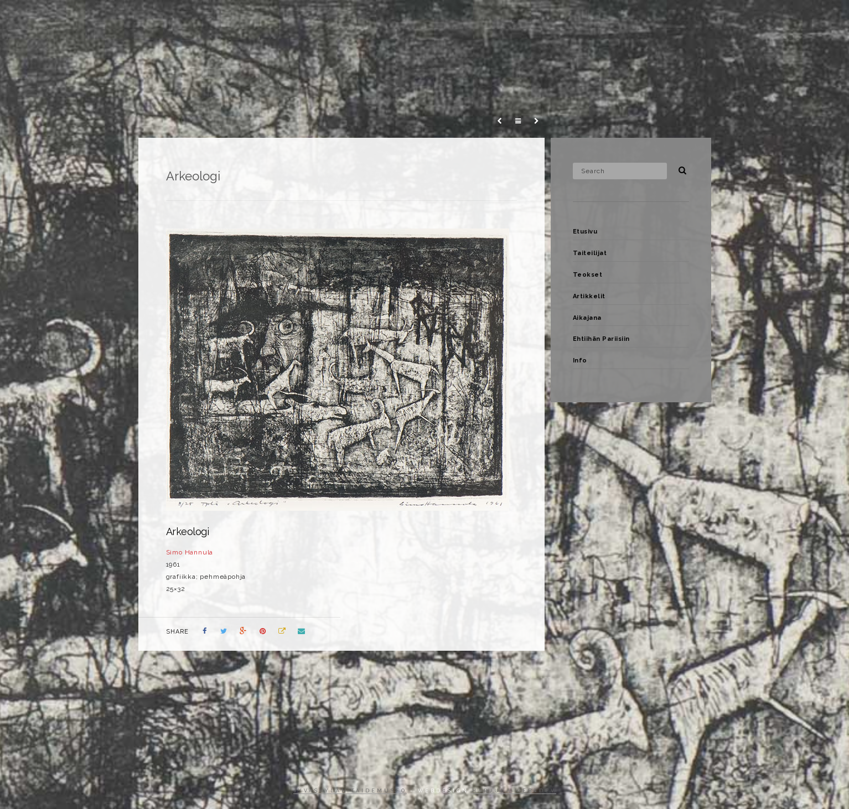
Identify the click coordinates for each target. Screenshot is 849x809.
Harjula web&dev (514, 791)
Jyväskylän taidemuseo (350, 791)
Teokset (526, 19)
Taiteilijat (471, 19)
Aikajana (637, 19)
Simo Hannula (190, 552)
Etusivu (417, 19)
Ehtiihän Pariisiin (705, 19)
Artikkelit (581, 19)
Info (765, 19)
